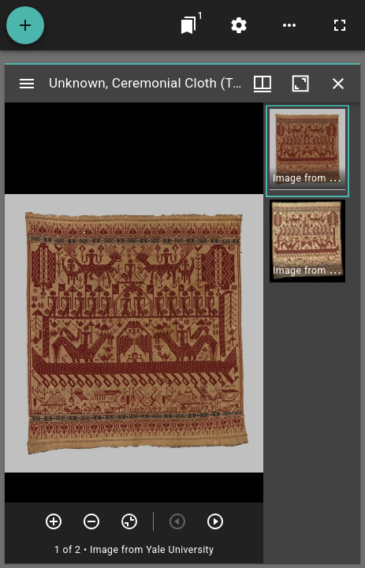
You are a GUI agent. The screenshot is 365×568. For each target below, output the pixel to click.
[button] (307, 151)
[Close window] (338, 84)
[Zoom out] (91, 521)
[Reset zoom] (129, 521)
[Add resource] (25, 25)
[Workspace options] (289, 25)
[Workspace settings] (239, 25)
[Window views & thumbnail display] (262, 84)
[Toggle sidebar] (27, 84)
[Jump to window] (188, 25)
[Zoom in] (54, 521)
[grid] (311, 333)
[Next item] (215, 521)
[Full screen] (340, 25)
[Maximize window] (300, 84)
